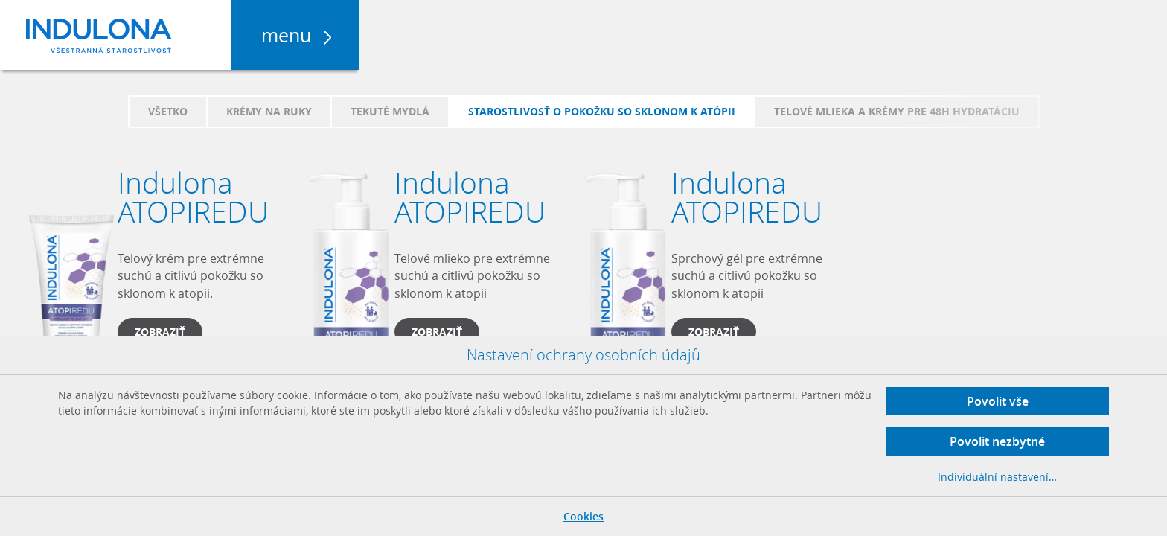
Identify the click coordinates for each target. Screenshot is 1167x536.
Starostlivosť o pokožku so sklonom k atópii (601, 111)
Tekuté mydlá (390, 111)
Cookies (583, 516)
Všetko (168, 111)
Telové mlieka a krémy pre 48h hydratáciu (897, 111)
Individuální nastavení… (997, 477)
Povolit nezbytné (997, 441)
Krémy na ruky (269, 111)
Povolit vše (998, 401)
